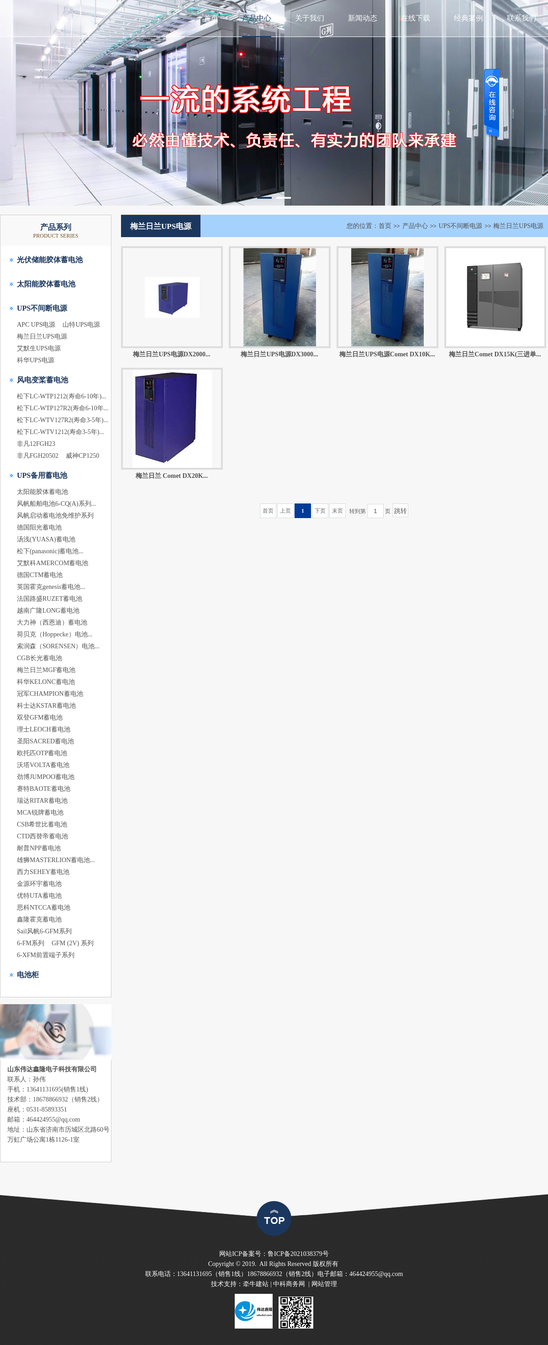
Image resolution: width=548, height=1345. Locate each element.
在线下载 (415, 18)
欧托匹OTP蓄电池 (42, 753)
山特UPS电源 (81, 324)
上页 (285, 511)
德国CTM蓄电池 (40, 575)
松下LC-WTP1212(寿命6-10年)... (61, 396)
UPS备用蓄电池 (42, 475)
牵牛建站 (256, 1284)
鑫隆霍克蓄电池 (39, 919)
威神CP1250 (82, 455)
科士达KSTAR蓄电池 (46, 705)
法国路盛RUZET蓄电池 (49, 598)
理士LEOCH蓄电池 (43, 729)
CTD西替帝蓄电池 (42, 836)
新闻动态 (362, 18)
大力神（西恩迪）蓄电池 (52, 622)
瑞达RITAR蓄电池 (42, 800)
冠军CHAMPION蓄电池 (50, 693)
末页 (337, 511)
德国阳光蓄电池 (39, 527)
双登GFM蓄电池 (40, 717)
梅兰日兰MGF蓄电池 (46, 670)
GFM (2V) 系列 (73, 943)
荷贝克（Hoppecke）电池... (54, 634)
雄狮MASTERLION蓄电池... (56, 860)
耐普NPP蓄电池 (39, 848)
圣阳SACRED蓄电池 (45, 741)
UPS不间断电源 (42, 308)
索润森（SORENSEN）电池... (58, 646)
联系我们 (521, 18)
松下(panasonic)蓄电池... (50, 551)
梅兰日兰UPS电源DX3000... (279, 354)
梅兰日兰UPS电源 (42, 336)
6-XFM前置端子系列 (45, 955)
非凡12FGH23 (36, 443)
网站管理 (324, 1284)
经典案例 (468, 18)
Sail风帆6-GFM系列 (44, 931)
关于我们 (309, 18)
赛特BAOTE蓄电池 (43, 788)
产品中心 (256, 18)
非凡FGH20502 (37, 455)
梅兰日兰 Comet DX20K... (172, 475)
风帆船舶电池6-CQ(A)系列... (56, 503)
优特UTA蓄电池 (39, 895)
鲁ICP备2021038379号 (298, 1253)
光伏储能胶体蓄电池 (50, 260)
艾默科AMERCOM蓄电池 (52, 563)
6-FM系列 (30, 943)
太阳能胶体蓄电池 (46, 284)
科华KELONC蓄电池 (46, 681)
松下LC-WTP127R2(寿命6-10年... (62, 408)
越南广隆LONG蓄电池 (48, 610)
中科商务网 (289, 1284)
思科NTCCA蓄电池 (43, 907)
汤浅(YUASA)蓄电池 (46, 539)
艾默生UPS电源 (39, 348)
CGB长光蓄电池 (39, 658)
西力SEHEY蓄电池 (43, 871)
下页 (320, 511)
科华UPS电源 (35, 360)
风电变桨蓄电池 (42, 380)
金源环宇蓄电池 (39, 883)
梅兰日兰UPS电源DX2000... (171, 354)
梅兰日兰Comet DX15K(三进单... (495, 354)
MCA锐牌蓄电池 (40, 812)
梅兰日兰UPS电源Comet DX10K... (387, 354)
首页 (211, 18)
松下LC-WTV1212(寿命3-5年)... (60, 432)
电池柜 (28, 975)
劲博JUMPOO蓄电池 (45, 776)
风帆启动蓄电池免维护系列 (55, 515)
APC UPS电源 (36, 324)
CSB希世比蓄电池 (42, 824)
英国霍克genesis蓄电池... (51, 586)
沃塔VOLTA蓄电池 (43, 765)
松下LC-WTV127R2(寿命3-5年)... (62, 420)
